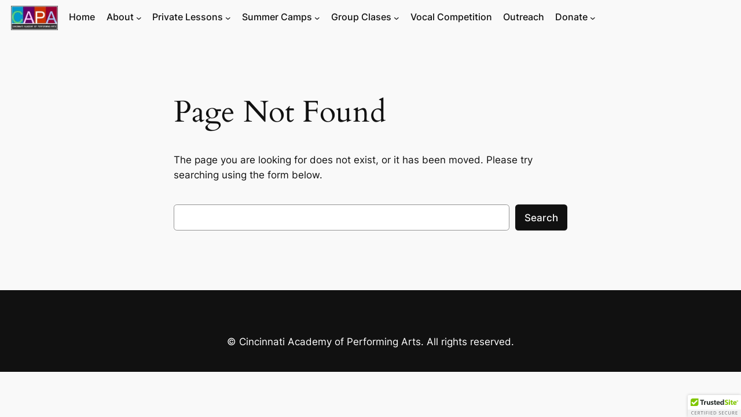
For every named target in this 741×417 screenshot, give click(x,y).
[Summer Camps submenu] (317, 18)
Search (541, 218)
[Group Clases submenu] (396, 18)
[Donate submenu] (593, 18)
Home (82, 17)
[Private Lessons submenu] (228, 18)
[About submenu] (139, 18)
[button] (714, 406)
